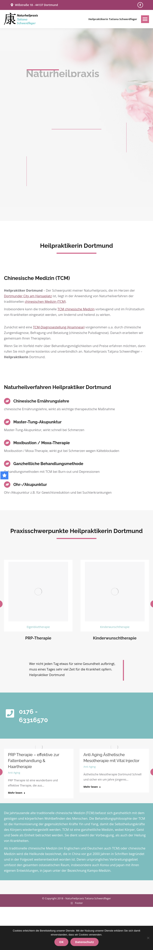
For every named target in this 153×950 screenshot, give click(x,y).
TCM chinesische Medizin (76, 309)
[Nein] (148, 938)
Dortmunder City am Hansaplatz (28, 296)
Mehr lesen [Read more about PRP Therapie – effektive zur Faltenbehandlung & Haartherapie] (16, 792)
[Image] (38, 591)
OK (61, 942)
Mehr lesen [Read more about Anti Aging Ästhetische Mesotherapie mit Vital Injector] (92, 786)
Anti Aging (14, 772)
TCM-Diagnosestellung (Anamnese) (59, 327)
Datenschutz (84, 942)
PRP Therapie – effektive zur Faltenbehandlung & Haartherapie (33, 760)
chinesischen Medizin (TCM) (45, 301)
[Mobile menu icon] (145, 19)
